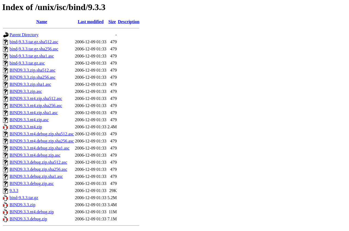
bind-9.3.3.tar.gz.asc (27, 63)
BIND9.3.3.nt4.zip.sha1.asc (34, 112)
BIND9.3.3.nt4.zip (26, 126)
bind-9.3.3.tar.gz (24, 197)
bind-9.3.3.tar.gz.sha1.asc (32, 56)
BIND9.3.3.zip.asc (26, 91)
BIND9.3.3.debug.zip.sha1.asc (36, 176)
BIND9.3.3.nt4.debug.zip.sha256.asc (42, 141)
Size (112, 21)
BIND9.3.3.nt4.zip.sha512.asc (36, 98)
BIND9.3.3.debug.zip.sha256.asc (38, 169)
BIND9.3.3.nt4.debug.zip (32, 211)
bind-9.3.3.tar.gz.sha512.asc (34, 41)
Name (41, 21)
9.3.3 (14, 190)
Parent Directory (24, 34)
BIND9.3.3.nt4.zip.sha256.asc (36, 105)
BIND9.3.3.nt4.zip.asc (29, 119)
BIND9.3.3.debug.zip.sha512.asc (38, 162)
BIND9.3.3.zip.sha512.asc (32, 70)
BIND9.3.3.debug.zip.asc (32, 183)
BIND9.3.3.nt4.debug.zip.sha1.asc (40, 148)
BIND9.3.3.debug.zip (28, 219)
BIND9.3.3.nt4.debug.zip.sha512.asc (42, 134)
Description (128, 21)
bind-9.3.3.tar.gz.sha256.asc (34, 49)
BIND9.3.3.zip (22, 204)
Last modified (91, 21)
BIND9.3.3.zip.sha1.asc (30, 84)
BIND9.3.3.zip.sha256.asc (32, 77)
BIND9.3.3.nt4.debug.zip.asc (35, 155)
